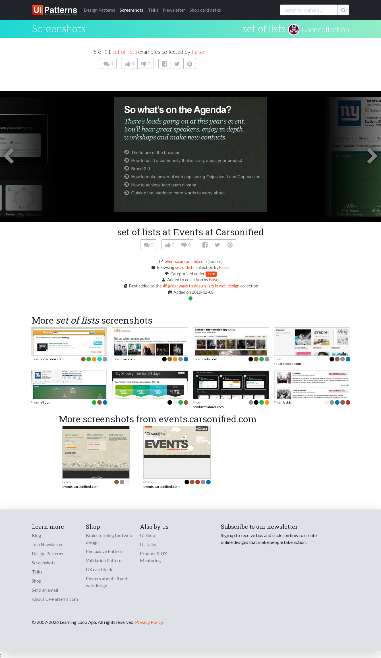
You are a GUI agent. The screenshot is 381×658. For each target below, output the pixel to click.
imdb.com (209, 359)
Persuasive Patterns (105, 551)
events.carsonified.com (186, 261)
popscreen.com (52, 359)
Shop (37, 580)
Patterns (99, 10)
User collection (325, 29)
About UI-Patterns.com (55, 599)
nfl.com (45, 402)
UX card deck (99, 569)
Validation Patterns (104, 560)
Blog (36, 535)
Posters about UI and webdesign (106, 582)
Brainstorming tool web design (109, 538)
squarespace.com (287, 363)
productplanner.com (208, 407)
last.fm (288, 402)
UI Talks (148, 544)
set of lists (264, 28)
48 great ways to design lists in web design (201, 285)
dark (211, 274)
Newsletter (174, 10)
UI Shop (147, 535)
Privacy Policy (149, 622)
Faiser (199, 51)
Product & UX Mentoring (153, 557)
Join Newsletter (47, 544)
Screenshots (131, 10)
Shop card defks (205, 10)
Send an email (45, 590)
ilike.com (128, 359)
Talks (153, 10)
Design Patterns (47, 553)
